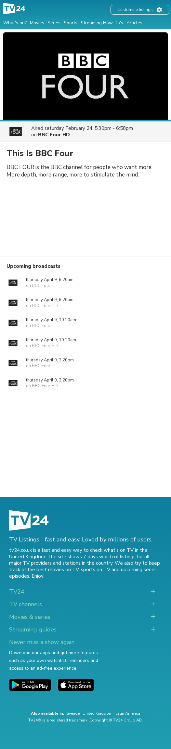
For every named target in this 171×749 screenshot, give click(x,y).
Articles (134, 23)
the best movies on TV (53, 569)
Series (53, 23)
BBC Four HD (54, 134)
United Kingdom (97, 713)
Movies (37, 23)
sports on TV (95, 569)
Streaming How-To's (102, 23)
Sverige (73, 713)
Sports (70, 23)
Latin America (127, 713)
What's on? (15, 23)
